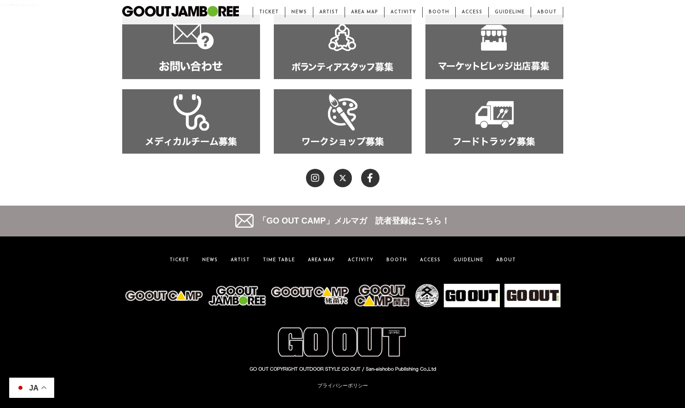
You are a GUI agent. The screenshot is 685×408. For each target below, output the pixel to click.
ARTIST (329, 12)
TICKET (269, 12)
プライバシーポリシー (342, 385)
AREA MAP (364, 12)
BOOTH (439, 12)
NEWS (299, 12)
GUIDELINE (510, 12)
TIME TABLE (279, 260)
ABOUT (547, 12)
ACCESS (472, 12)
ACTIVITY (403, 12)
